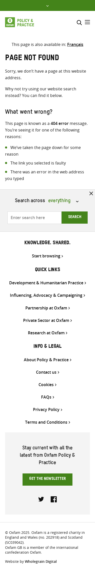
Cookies (46, 384)
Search (74, 218)
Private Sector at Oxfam (46, 320)
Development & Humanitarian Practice (46, 283)
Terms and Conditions (46, 422)
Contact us (46, 372)
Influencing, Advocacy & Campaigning (46, 295)
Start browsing (46, 256)
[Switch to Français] (75, 44)
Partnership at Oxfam (46, 308)
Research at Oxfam (46, 333)
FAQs (46, 397)
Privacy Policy (46, 409)
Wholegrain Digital (41, 561)
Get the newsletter (47, 479)
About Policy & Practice (46, 359)
